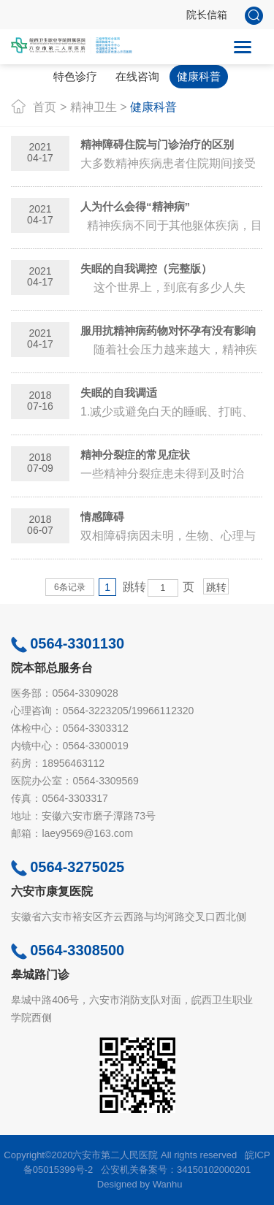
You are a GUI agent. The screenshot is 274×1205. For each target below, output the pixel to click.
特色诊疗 (75, 76)
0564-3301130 (67, 643)
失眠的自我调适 (118, 392)
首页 (44, 107)
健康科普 (199, 76)
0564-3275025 (67, 867)
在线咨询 (137, 76)
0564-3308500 (67, 950)
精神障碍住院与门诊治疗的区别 (157, 144)
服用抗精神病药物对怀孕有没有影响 (168, 330)
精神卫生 (93, 107)
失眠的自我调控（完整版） (146, 268)
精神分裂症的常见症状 (135, 454)
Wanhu (168, 1184)
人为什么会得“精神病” (135, 206)
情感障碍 (102, 516)
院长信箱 (206, 14)
